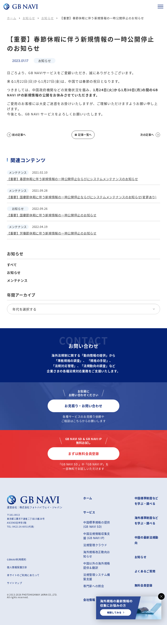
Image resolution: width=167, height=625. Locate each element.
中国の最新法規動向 (146, 540)
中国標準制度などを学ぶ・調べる (146, 500)
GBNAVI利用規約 (16, 559)
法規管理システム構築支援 (96, 576)
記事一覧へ (83, 135)
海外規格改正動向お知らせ (96, 554)
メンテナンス (17, 280)
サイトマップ (14, 583)
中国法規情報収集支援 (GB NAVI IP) (96, 535)
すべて (12, 265)
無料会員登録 (143, 585)
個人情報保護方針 (17, 567)
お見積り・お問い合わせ (83, 405)
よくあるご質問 (145, 571)
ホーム (11, 18)
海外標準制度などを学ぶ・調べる (146, 520)
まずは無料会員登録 (83, 453)
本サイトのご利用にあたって (23, 575)
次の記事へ (150, 135)
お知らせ (29, 18)
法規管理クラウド (95, 545)
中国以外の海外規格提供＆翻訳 (96, 565)
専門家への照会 (93, 586)
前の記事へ (16, 135)
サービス (89, 512)
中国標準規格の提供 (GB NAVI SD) (96, 524)
